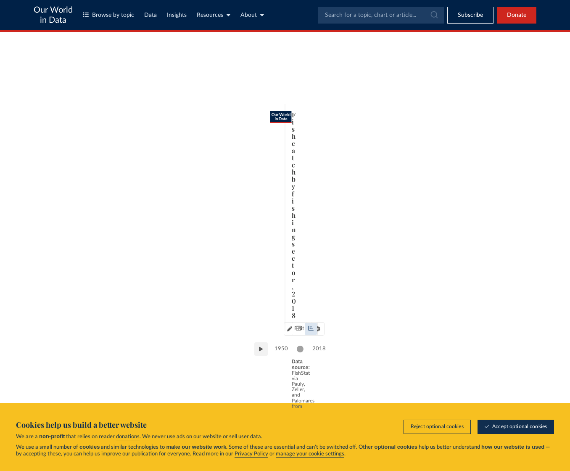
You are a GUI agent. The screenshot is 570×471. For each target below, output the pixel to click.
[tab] (61, 77)
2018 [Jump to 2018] (392, 350)
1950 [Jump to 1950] (70, 350)
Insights (177, 15)
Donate (516, 15)
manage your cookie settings (310, 454)
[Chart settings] (386, 77)
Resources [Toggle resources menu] (213, 15)
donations (128, 436)
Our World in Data (53, 15)
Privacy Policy (251, 454)
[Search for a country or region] (472, 75)
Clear (518, 112)
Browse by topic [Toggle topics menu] (108, 15)
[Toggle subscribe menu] (470, 15)
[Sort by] (464, 96)
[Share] (379, 379)
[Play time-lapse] (49, 351)
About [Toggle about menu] (252, 15)
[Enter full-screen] (396, 379)
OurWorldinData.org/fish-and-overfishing (89, 382)
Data (150, 15)
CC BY (145, 382)
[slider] (373, 351)
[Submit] (433, 15)
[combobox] (381, 15)
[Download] (362, 379)
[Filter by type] (472, 221)
